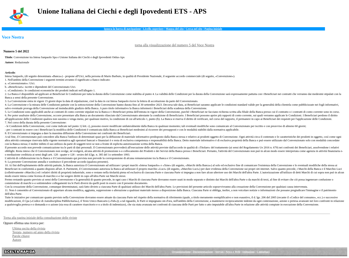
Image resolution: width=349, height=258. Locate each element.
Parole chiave (21, 236)
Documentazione (203, 251)
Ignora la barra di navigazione (122, 28)
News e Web (232, 251)
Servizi (219, 251)
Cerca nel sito (194, 28)
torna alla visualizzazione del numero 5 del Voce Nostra (174, 45)
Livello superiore (153, 28)
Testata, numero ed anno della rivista (35, 232)
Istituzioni (248, 251)
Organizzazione (181, 251)
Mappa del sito (175, 28)
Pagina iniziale (213, 28)
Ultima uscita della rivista (28, 228)
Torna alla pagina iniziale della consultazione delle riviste (40, 217)
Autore (16, 240)
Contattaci (263, 251)
